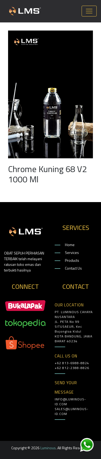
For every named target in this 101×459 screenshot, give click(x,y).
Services (72, 252)
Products (72, 260)
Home (70, 244)
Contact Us (73, 268)
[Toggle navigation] (89, 11)
